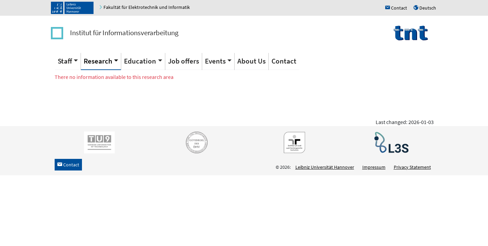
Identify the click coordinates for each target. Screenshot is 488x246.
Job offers (183, 61)
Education (140, 61)
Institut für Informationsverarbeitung (124, 32)
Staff (65, 61)
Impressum (374, 167)
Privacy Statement (412, 167)
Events (215, 61)
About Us (251, 61)
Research (98, 61)
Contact (283, 61)
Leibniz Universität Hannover (324, 167)
